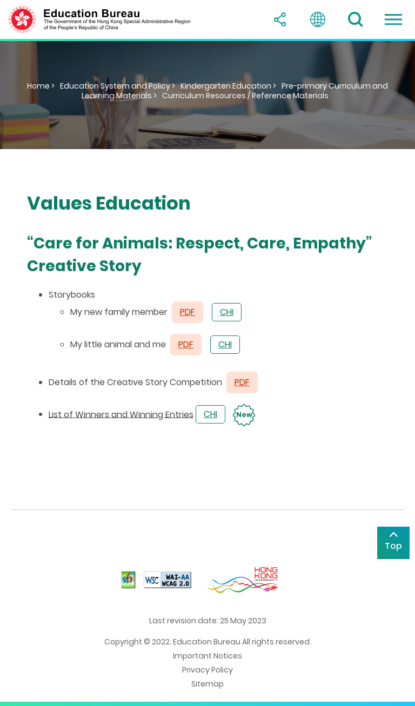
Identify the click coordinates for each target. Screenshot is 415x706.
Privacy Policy (207, 669)
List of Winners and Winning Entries (121, 414)
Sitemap (207, 683)
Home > (41, 85)
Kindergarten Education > (228, 85)
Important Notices (207, 655)
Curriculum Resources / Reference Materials (245, 95)
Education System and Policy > (117, 85)
